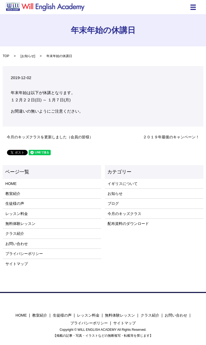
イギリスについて (123, 183)
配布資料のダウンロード (128, 223)
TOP (6, 56)
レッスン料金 (16, 214)
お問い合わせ (16, 244)
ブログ (113, 203)
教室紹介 (12, 193)
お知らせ (27, 56)
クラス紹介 (14, 233)
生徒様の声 (14, 203)
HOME (11, 183)
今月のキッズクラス (124, 214)
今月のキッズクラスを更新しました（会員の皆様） (50, 137)
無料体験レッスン (20, 223)
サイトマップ (16, 264)
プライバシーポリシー (24, 253)
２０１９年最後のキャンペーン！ (171, 137)
